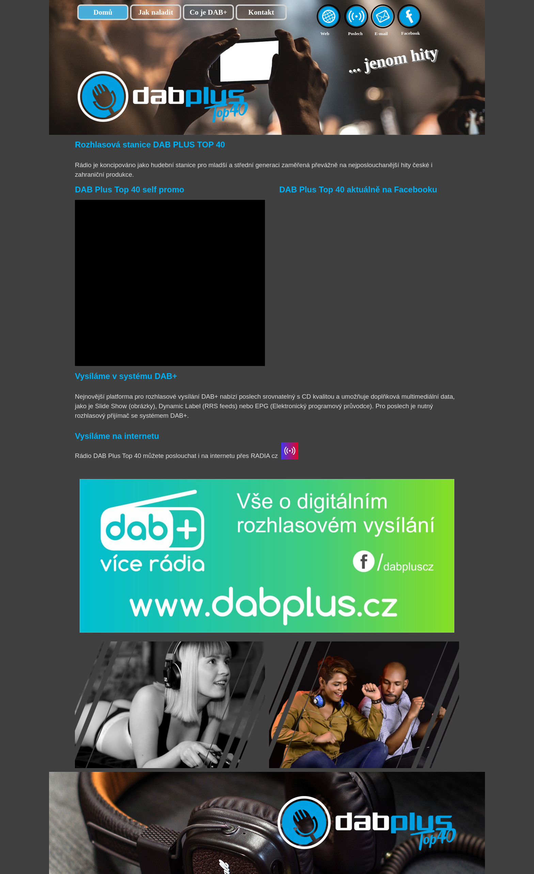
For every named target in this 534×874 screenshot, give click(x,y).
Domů (102, 12)
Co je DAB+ (208, 12)
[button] (383, 8)
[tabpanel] (332, 33)
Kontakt (261, 12)
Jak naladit (155, 12)
